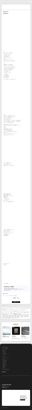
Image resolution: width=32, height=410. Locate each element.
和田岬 (21, 314)
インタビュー (17, 308)
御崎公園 (13, 315)
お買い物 (4, 309)
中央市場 (25, 312)
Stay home (4, 363)
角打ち (18, 316)
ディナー (18, 310)
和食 (23, 314)
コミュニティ (18, 309)
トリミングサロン (22, 310)
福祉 (9, 316)
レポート (19, 312)
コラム (22, 309)
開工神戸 (28, 316)
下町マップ (4, 356)
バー (26, 310)
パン (8, 311)
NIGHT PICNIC (5, 308)
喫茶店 (28, 314)
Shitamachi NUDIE (5, 347)
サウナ (25, 309)
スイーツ (8, 310)
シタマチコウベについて (6, 357)
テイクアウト (14, 310)
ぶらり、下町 (4, 354)
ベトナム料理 (14, 311)
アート (8, 308)
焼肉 (7, 316)
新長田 (16, 315)
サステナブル (4, 310)
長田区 (25, 316)
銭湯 (22, 316)
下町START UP (5, 360)
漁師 (5, 316)
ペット (10, 311)
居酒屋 (10, 315)
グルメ (9, 309)
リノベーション (15, 312)
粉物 (13, 316)
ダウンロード (22, 399)
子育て (7, 315)
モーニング (24, 311)
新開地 (18, 315)
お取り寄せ (28, 308)
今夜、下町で (4, 350)
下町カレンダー (5, 359)
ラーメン (4, 312)
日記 (20, 315)
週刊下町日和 (4, 362)
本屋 (25, 315)
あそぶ (11, 308)
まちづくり (18, 311)
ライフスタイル (8, 312)
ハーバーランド (5, 311)
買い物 (20, 316)
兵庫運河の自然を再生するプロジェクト (8, 314)
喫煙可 (26, 314)
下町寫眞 (4, 366)
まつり (21, 311)
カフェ (7, 309)
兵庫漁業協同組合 (15, 313)
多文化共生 (4, 315)
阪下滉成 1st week (6, 336)
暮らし (23, 315)
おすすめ (21, 308)
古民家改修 (15, 314)
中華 (27, 312)
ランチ (11, 312)
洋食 (3, 316)
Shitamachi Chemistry (6, 369)
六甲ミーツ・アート (7, 313)
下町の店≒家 (4, 353)
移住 (11, 316)
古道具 (18, 314)
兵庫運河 (20, 313)
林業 (27, 315)
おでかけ (25, 308)
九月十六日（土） (23, 336)
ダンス (11, 310)
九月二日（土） (14, 336)
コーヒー (15, 309)
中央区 (22, 312)
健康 (3, 313)
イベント (14, 308)
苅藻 (15, 316)
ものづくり (28, 311)
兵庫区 (11, 313)
